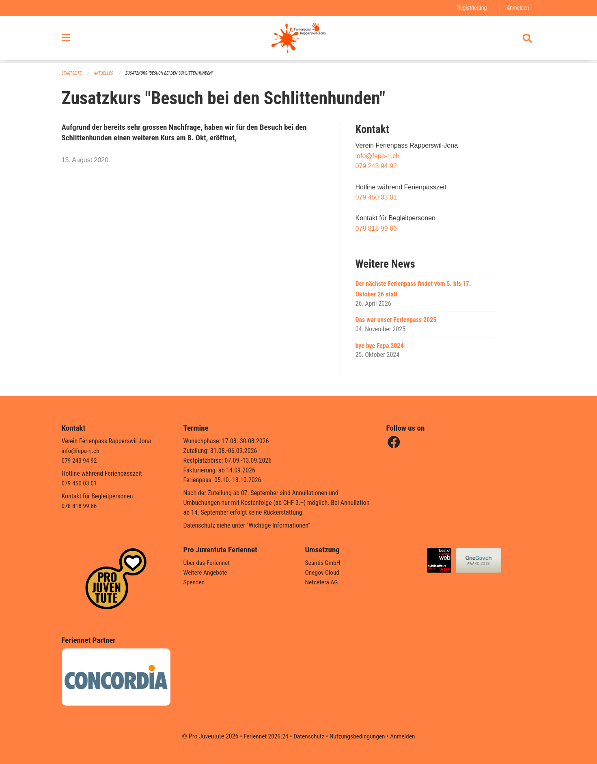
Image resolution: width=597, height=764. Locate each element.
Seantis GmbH (323, 563)
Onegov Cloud (323, 572)
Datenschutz (308, 736)
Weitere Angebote (206, 572)
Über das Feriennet (207, 563)
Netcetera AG (322, 582)
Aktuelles (105, 73)
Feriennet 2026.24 (264, 736)
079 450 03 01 (376, 197)
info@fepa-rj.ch (377, 155)
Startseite (72, 73)
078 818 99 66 (376, 228)
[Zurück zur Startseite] (298, 39)
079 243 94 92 (376, 166)
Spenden (194, 582)
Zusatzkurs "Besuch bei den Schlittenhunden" (173, 73)
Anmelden (517, 7)
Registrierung (470, 7)
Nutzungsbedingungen (358, 736)
